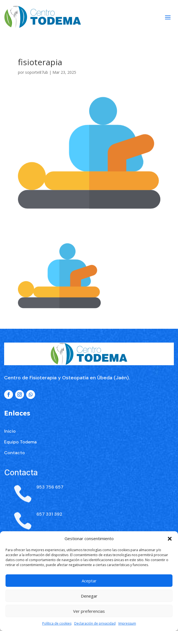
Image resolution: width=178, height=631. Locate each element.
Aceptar (89, 580)
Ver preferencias (89, 611)
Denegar (89, 596)
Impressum (127, 623)
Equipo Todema (20, 471)
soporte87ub (36, 72)
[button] (169, 538)
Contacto (14, 482)
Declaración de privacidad (95, 623)
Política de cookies (56, 623)
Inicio (10, 460)
